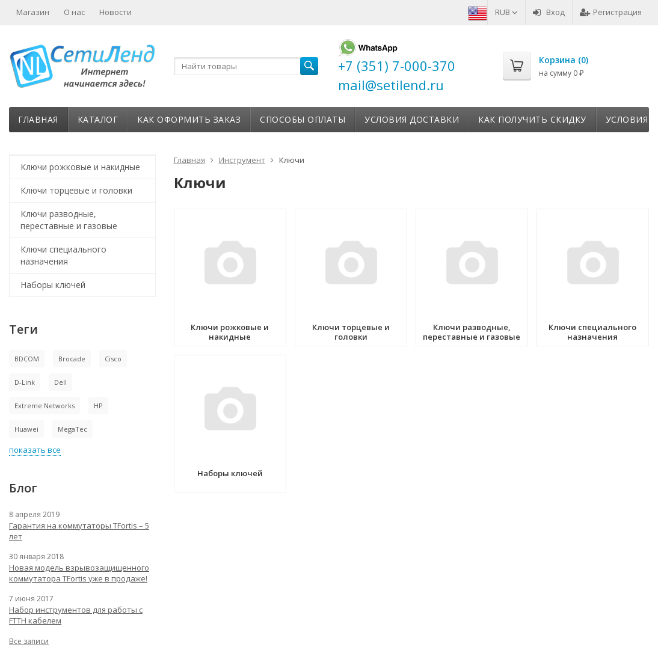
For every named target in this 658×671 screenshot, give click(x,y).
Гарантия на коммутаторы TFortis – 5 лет (79, 531)
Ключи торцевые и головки (76, 190)
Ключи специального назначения (63, 255)
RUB (506, 12)
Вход (549, 12)
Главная (38, 119)
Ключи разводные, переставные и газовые (68, 219)
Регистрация (611, 12)
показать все (35, 449)
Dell (60, 382)
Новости (115, 12)
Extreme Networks (44, 405)
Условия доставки (411, 119)
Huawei (26, 429)
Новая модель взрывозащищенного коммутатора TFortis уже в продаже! (79, 573)
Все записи (29, 641)
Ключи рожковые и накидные (80, 167)
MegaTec (72, 429)
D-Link (24, 382)
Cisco (113, 358)
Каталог (98, 119)
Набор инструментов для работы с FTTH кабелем (76, 615)
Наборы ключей (52, 284)
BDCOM (26, 358)
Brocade (71, 358)
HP (98, 405)
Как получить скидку (532, 119)
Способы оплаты (302, 119)
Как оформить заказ (189, 119)
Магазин (32, 12)
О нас (74, 12)
